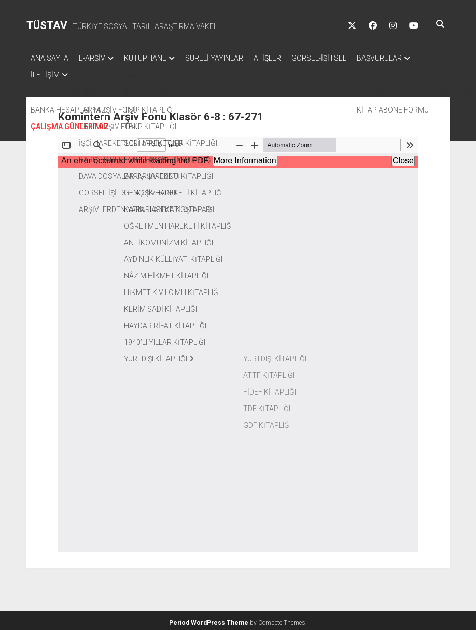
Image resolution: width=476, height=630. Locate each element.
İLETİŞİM (114, 71)
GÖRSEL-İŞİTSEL (344, 58)
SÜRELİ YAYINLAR (230, 58)
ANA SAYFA (49, 58)
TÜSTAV (46, 25)
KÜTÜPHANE (155, 58)
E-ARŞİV (97, 58)
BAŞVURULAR (53, 71)
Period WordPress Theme (208, 619)
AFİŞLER (288, 58)
